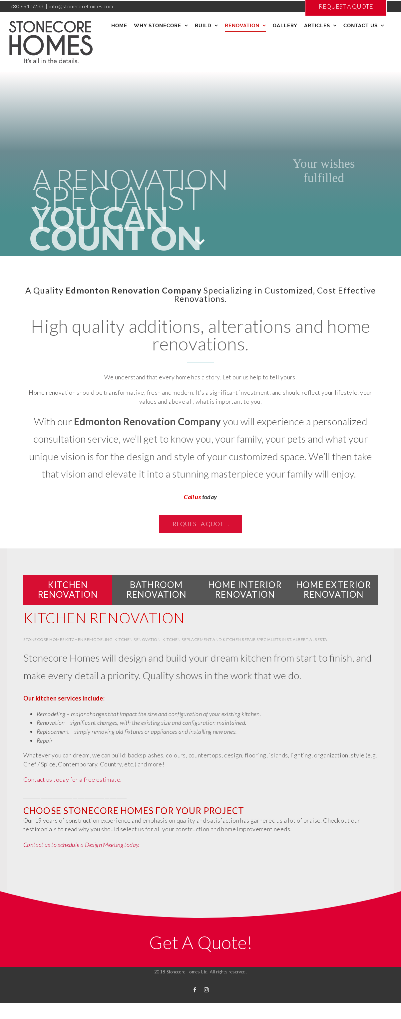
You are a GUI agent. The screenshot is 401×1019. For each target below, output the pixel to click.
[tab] (67, 590)
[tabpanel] (200, 739)
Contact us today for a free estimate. (72, 779)
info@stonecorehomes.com (81, 6)
